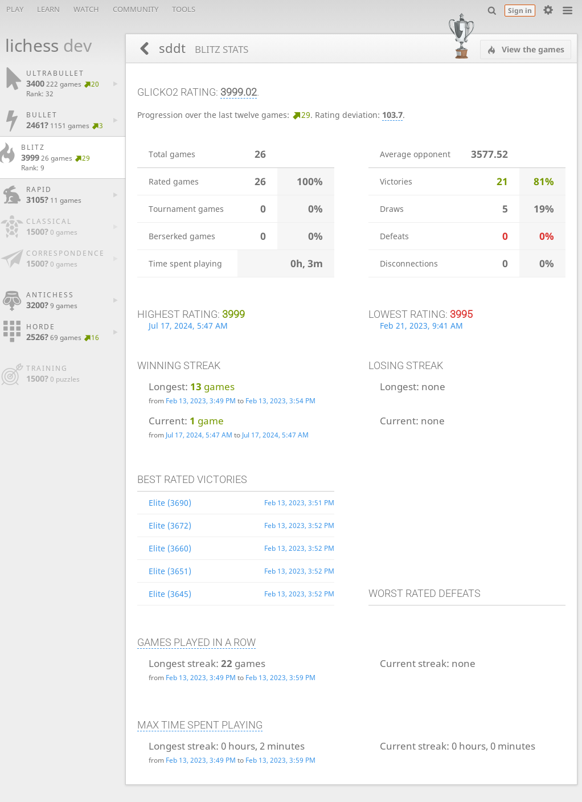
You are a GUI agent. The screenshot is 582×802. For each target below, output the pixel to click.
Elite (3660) (170, 548)
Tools (183, 9)
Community (135, 9)
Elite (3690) (170, 502)
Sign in (520, 10)
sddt (201, 48)
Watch (86, 9)
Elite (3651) (170, 571)
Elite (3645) (170, 593)
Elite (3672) (170, 525)
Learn (48, 9)
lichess (42, 45)
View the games (531, 49)
